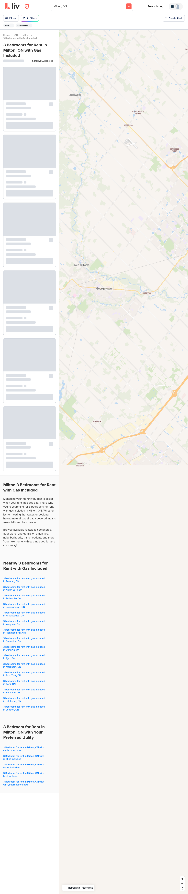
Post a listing (155, 6)
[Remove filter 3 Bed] (12, 25)
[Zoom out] (182, 883)
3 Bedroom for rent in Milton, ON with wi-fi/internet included (23, 783)
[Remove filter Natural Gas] (30, 25)
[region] (123, 462)
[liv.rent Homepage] (12, 6)
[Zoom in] (182, 878)
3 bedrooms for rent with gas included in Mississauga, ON (24, 614)
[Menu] (176, 6)
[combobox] (54, 6)
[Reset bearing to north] (182, 888)
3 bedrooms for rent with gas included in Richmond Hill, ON (24, 631)
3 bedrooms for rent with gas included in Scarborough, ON (24, 605)
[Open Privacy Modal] (27, 6)
